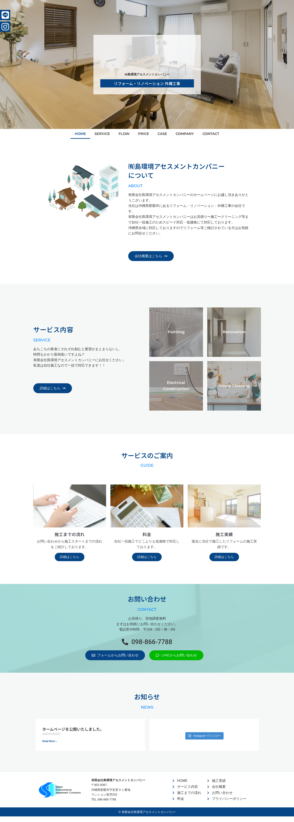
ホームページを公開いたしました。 (73, 730)
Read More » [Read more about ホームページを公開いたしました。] (49, 742)
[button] (147, 643)
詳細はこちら (69, 558)
